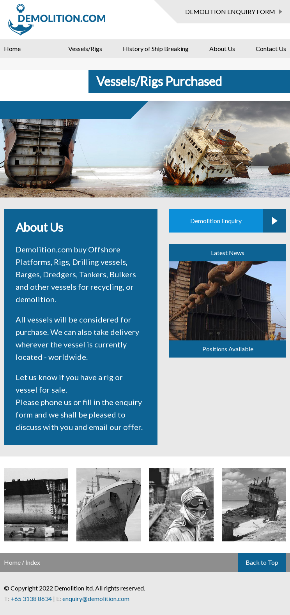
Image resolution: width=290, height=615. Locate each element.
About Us (222, 48)
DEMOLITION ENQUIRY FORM (230, 11)
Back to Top (262, 562)
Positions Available (227, 348)
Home (12, 48)
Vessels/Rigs (85, 48)
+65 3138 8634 (31, 598)
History (156, 48)
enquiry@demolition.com (95, 598)
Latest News (227, 252)
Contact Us (271, 48)
